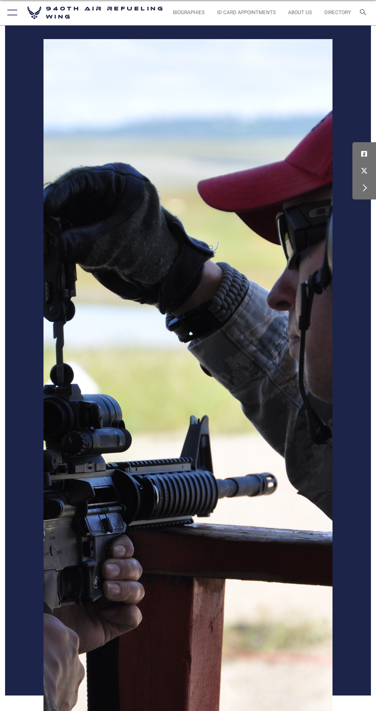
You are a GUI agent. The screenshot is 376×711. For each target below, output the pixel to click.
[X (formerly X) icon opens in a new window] (364, 170)
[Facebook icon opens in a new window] (364, 154)
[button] (11, 12)
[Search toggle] (364, 12)
